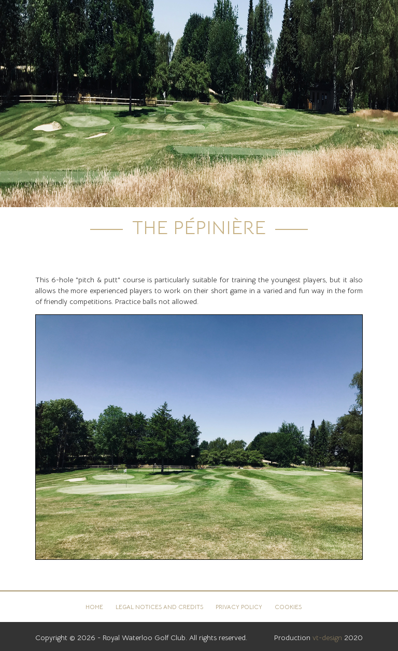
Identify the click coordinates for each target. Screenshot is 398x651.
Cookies (288, 607)
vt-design (327, 637)
